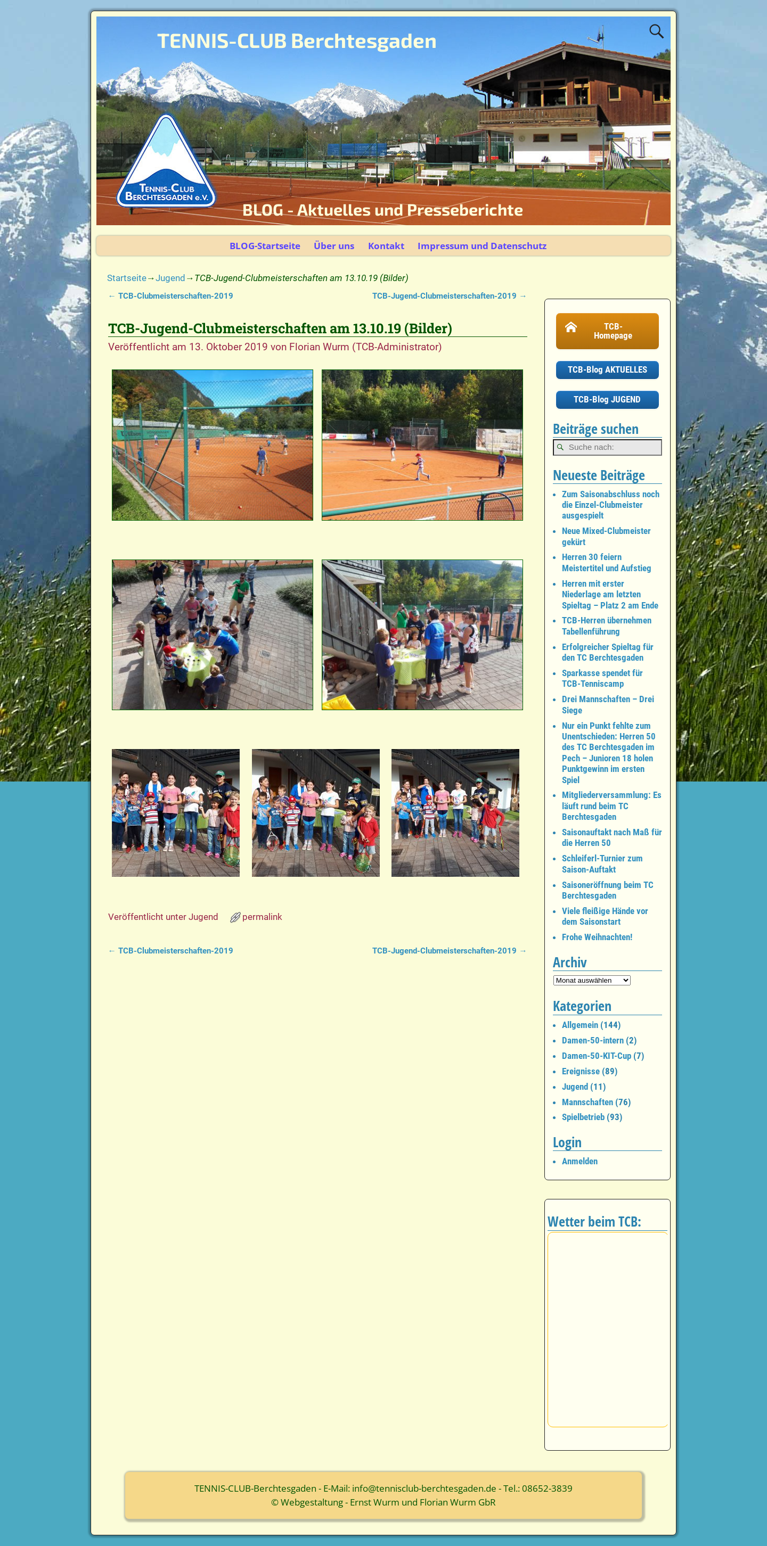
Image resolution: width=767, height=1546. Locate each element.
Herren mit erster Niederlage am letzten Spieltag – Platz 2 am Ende (610, 594)
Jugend (170, 278)
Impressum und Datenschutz (482, 246)
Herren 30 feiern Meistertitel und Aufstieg (606, 562)
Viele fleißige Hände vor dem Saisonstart (605, 916)
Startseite (126, 278)
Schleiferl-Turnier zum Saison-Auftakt (602, 863)
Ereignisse (581, 1071)
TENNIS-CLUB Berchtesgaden (297, 40)
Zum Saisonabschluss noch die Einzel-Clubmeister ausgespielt (610, 505)
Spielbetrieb (583, 1117)
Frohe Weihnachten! (597, 937)
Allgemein (580, 1024)
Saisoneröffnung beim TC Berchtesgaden (608, 890)
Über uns (334, 246)
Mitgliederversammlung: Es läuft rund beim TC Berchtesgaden (612, 806)
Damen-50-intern (593, 1040)
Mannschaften (587, 1102)
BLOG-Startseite (265, 246)
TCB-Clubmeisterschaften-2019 (170, 296)
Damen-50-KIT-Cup (596, 1055)
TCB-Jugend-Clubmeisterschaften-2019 (449, 296)
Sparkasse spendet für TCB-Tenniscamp (602, 678)
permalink (262, 916)
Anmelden (580, 1161)
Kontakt (386, 246)
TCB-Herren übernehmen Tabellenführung (606, 625)
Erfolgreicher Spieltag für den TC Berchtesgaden (608, 652)
